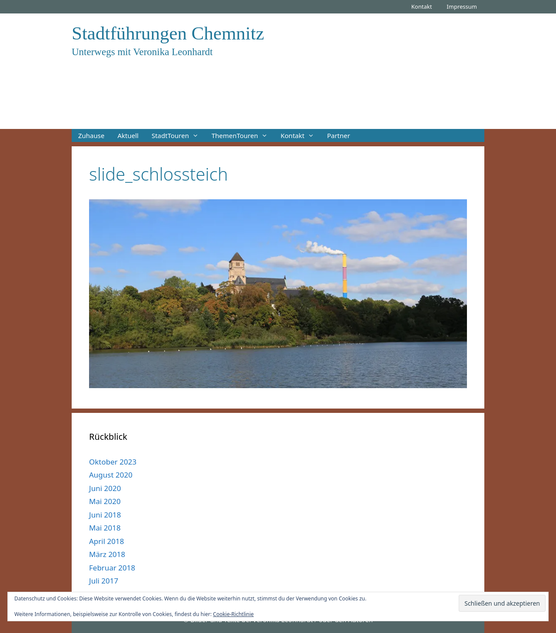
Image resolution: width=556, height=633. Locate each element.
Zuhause (91, 135)
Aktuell (127, 135)
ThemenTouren (243, 135)
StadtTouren (178, 135)
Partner (338, 135)
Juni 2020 (105, 488)
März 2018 (107, 554)
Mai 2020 (105, 501)
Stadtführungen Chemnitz (168, 33)
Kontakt (421, 6)
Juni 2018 (105, 515)
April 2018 (106, 541)
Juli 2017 (103, 581)
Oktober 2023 (112, 462)
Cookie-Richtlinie (233, 614)
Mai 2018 (105, 528)
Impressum (462, 6)
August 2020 (110, 475)
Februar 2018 (112, 568)
